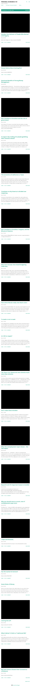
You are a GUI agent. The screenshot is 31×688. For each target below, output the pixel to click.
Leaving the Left (6, 620)
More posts (27, 681)
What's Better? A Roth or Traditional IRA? (13, 633)
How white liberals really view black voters (14, 302)
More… (20, 5)
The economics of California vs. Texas (12, 175)
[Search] (26, 1)
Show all (27, 10)
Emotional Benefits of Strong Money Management (12, 81)
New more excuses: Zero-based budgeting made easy (13, 265)
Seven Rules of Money (7, 584)
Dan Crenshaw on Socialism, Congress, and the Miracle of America (15, 230)
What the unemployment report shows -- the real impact (14, 447)
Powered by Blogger (15, 685)
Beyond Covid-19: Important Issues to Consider (15, 485)
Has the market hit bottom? (9, 571)
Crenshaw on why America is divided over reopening (13, 192)
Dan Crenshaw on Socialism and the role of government (14, 119)
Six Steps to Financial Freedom (11, 5)
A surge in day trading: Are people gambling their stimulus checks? (14, 137)
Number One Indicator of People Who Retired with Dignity (14, 35)
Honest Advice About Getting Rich (11, 68)
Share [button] (2, 42)
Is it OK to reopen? (6, 336)
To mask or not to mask (8, 319)
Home (2, 5)
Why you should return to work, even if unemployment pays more (13, 502)
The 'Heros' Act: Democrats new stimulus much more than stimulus (15, 373)
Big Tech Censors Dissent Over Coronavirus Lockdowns (14, 670)
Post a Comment (7, 42)
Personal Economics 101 (9, 2)
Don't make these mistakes (9, 410)
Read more (28, 42)
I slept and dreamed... (7, 539)
